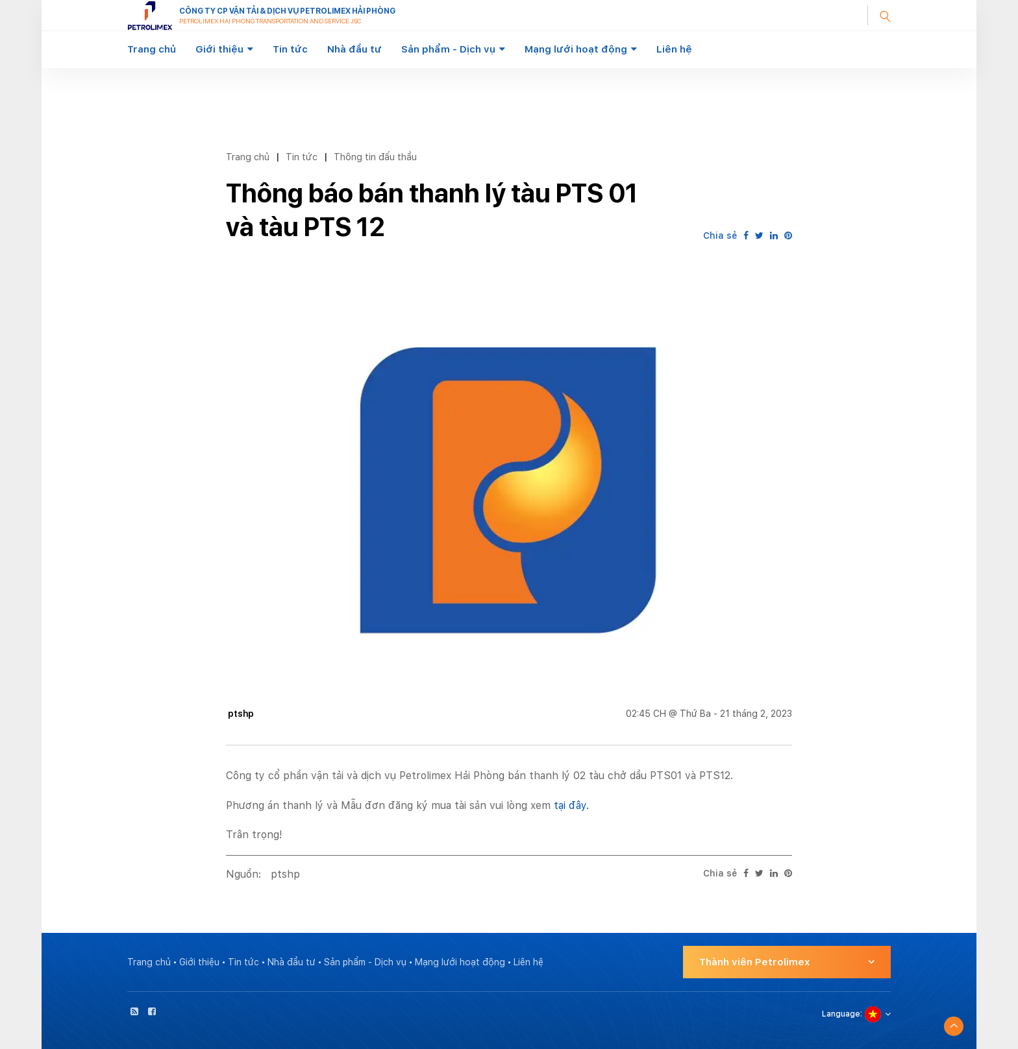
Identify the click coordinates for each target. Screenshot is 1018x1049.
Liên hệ (674, 49)
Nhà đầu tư (354, 49)
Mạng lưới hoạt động (576, 49)
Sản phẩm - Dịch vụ (448, 49)
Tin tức (290, 49)
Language (841, 1014)
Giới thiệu (219, 49)
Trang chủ (151, 49)
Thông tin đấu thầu (375, 156)
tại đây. (571, 805)
